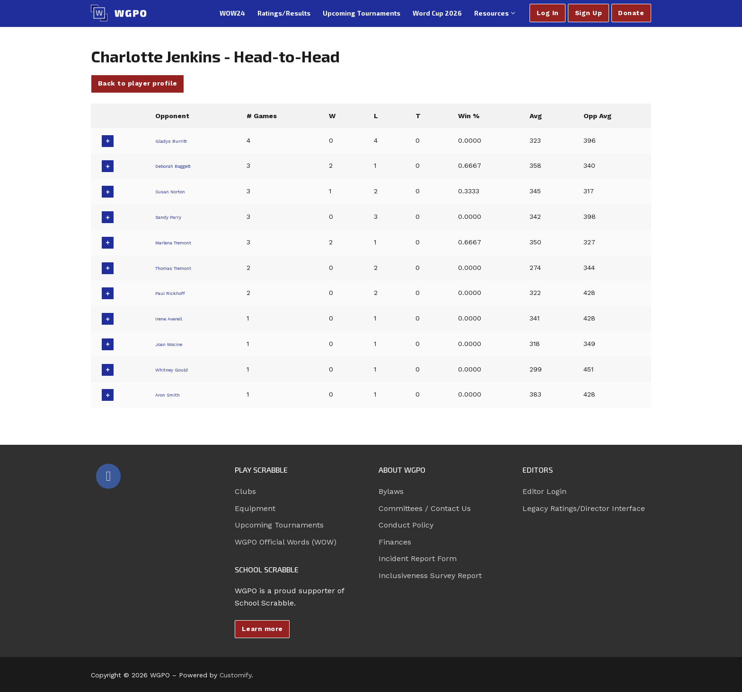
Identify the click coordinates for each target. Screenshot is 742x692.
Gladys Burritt (174, 140)
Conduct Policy (406, 524)
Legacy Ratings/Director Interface (583, 508)
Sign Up (588, 13)
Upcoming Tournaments (279, 524)
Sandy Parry (171, 216)
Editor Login (544, 491)
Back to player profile (137, 83)
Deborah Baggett (180, 165)
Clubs (245, 491)
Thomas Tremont (181, 267)
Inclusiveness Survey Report (430, 575)
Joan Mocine (173, 343)
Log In (548, 13)
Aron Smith (171, 394)
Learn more (262, 628)
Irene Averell (172, 318)
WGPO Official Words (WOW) (285, 541)
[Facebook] (108, 476)
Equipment (255, 508)
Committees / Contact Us (425, 508)
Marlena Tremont (181, 242)
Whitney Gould (176, 369)
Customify (235, 675)
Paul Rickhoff (174, 292)
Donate (631, 13)
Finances (395, 541)
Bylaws (391, 491)
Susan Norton (175, 191)
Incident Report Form (418, 558)
